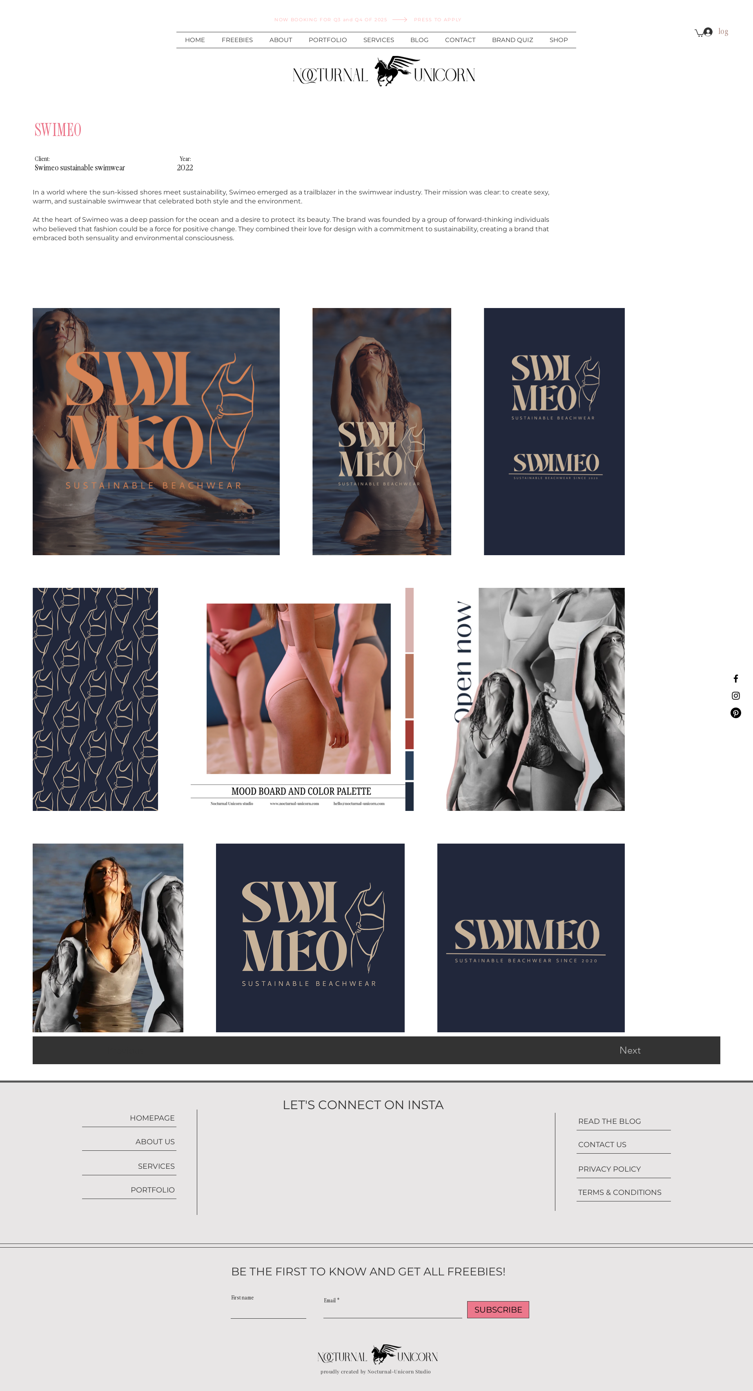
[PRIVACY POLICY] (624, 1169)
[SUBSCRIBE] (498, 1309)
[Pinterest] (736, 713)
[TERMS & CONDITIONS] (624, 1192)
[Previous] (136, 1050)
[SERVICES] (129, 1166)
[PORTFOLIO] (129, 1190)
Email (330, 1301)
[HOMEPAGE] (129, 1118)
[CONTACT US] (624, 1145)
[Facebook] (736, 678)
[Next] (614, 1050)
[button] (699, 33)
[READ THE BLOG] (624, 1121)
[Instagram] (736, 695)
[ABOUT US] (129, 1142)
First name (243, 1298)
